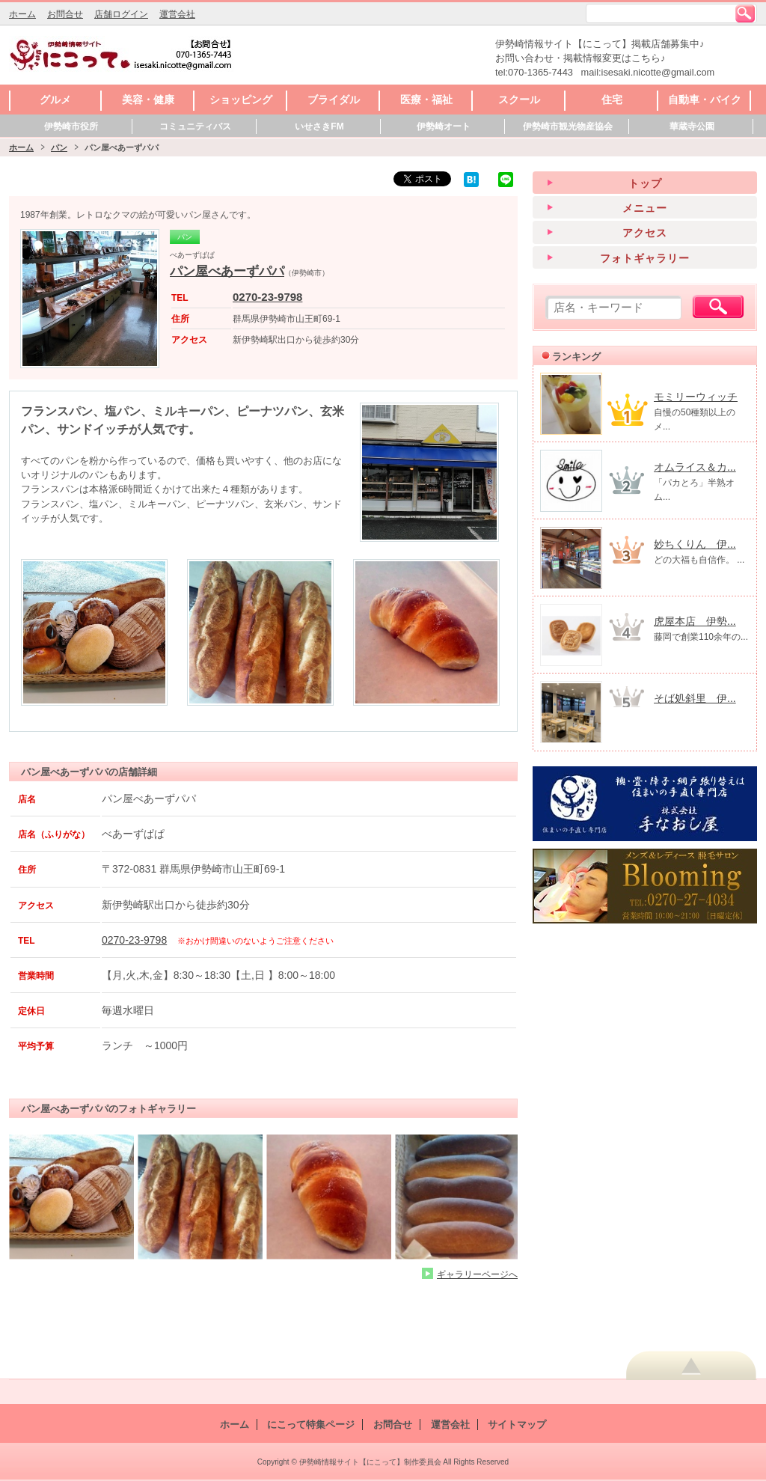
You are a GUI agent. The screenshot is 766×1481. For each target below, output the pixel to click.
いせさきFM (319, 126)
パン (59, 147)
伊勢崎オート (444, 126)
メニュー (644, 208)
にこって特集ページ (311, 1424)
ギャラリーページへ (477, 1274)
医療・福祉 (426, 100)
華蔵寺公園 (692, 126)
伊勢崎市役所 (71, 126)
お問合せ (65, 14)
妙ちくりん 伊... (695, 544)
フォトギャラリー (645, 258)
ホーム (22, 14)
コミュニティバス (195, 126)
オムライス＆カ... (695, 467)
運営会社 (177, 14)
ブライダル (333, 100)
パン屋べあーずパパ (227, 271)
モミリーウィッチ (696, 397)
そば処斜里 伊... (695, 698)
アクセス (644, 233)
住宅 (611, 100)
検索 (745, 13)
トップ (645, 183)
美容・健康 (148, 100)
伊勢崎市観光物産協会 (568, 126)
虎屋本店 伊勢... (695, 621)
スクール (519, 100)
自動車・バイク (704, 100)
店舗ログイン (121, 14)
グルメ (55, 100)
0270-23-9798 (267, 296)
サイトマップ (517, 1424)
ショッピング (240, 100)
